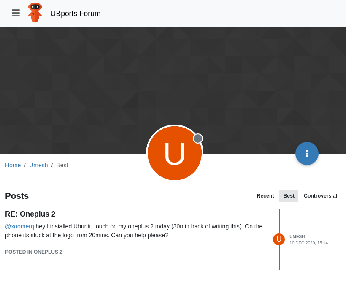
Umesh (297, 236)
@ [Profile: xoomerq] (19, 226)
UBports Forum (76, 13)
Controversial (320, 196)
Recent (265, 196)
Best (289, 196)
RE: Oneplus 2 (30, 214)
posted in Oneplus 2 (33, 252)
